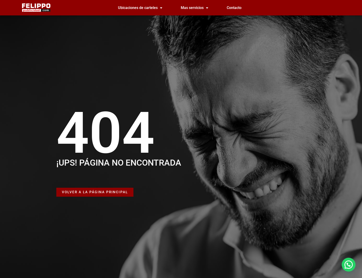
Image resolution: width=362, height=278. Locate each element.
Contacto (234, 8)
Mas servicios (194, 8)
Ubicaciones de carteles (140, 8)
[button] (349, 265)
